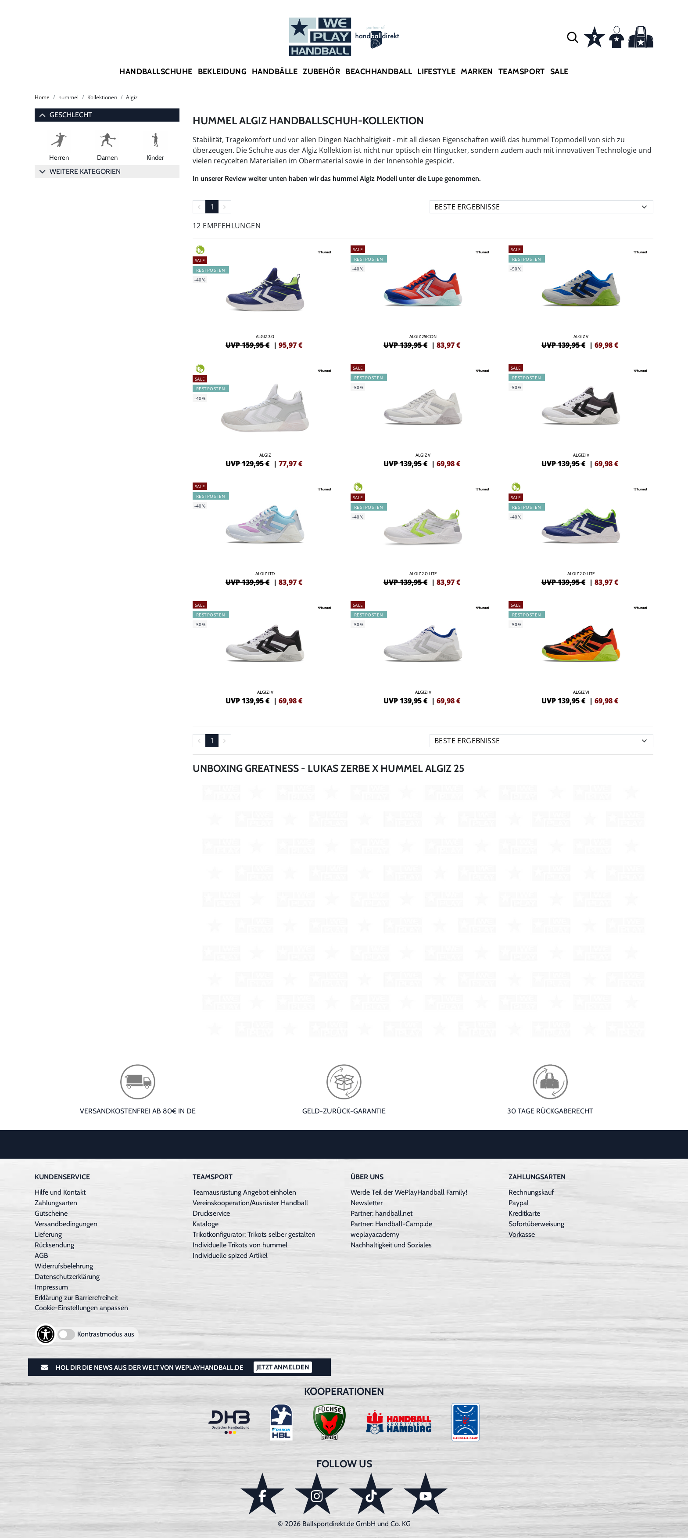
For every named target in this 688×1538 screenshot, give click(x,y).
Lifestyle (436, 71)
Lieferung (48, 1234)
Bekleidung (222, 71)
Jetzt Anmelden (282, 1367)
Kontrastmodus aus (105, 1334)
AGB (41, 1255)
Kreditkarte (524, 1213)
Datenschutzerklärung (67, 1276)
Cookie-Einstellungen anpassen (81, 1308)
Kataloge (206, 1224)
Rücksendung (54, 1245)
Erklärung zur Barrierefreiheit (76, 1297)
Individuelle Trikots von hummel (240, 1245)
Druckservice (211, 1213)
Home (42, 97)
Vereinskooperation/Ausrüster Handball (250, 1203)
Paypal (519, 1203)
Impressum (51, 1287)
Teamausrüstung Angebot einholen (244, 1192)
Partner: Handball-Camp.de (391, 1224)
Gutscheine (51, 1213)
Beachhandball (378, 71)
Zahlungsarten (56, 1203)
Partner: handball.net (381, 1213)
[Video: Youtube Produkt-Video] (423, 910)
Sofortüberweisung (536, 1224)
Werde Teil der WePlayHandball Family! (409, 1192)
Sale (559, 71)
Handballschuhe (155, 71)
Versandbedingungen (66, 1224)
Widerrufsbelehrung (64, 1266)
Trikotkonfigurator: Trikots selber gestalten (254, 1234)
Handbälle (274, 71)
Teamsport (521, 71)
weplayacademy (375, 1234)
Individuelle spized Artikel (230, 1255)
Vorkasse (522, 1234)
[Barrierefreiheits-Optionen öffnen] (46, 1334)
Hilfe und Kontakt (60, 1192)
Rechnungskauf (531, 1192)
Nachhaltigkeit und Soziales (391, 1245)
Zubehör (321, 71)
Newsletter (367, 1203)
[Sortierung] (541, 206)
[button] (572, 37)
